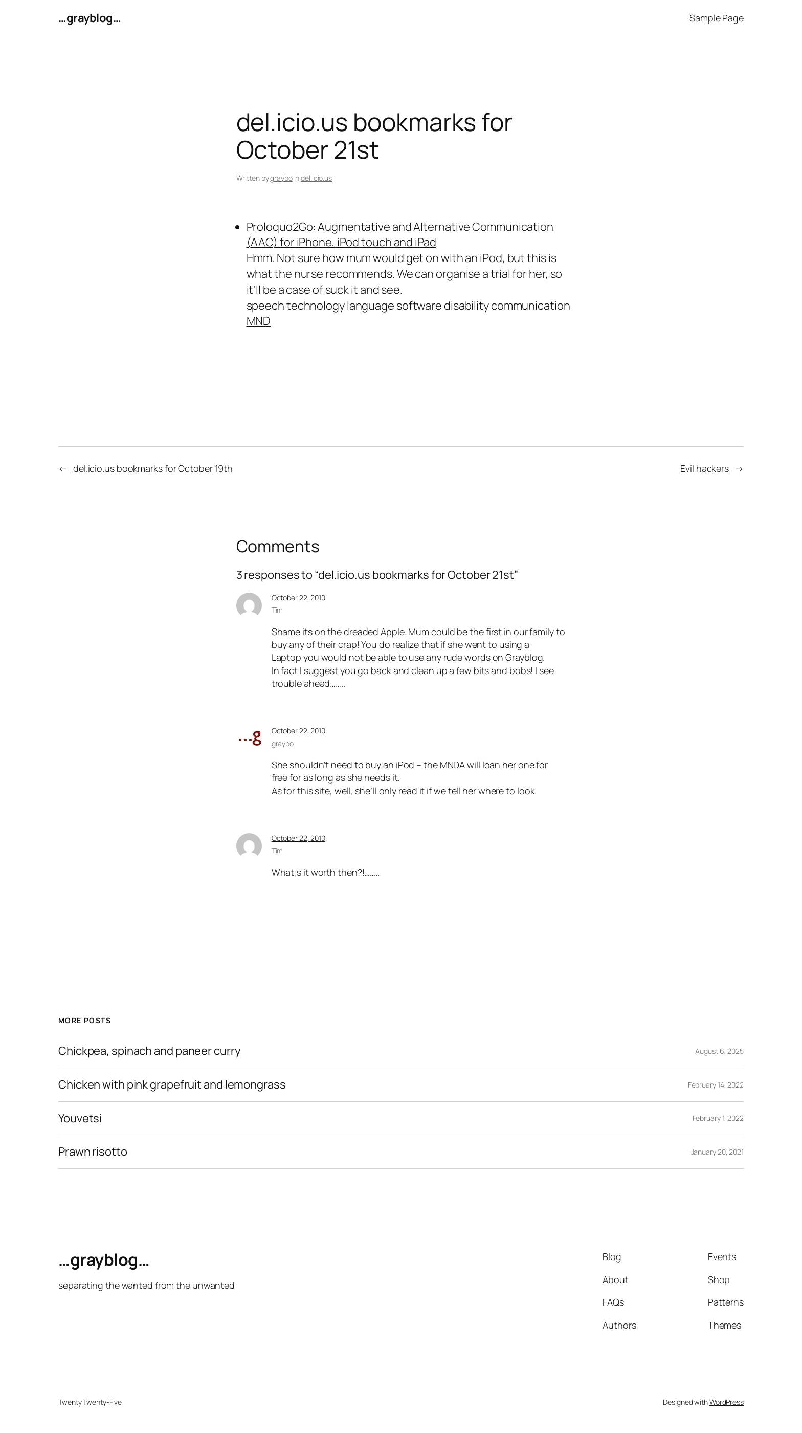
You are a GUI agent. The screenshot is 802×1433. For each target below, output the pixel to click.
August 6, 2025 (719, 1051)
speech (265, 305)
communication (530, 305)
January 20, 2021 (717, 1152)
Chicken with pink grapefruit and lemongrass (172, 1084)
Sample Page (716, 18)
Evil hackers (704, 468)
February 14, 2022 (716, 1085)
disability (466, 305)
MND (259, 321)
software (419, 305)
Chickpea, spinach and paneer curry (149, 1051)
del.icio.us (316, 178)
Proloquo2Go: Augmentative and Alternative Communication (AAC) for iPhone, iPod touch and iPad (400, 234)
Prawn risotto (92, 1151)
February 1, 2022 (718, 1118)
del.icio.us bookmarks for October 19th (153, 468)
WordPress (726, 1402)
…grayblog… (89, 18)
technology (315, 305)
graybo (281, 178)
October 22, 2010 (298, 597)
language (370, 305)
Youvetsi (80, 1118)
